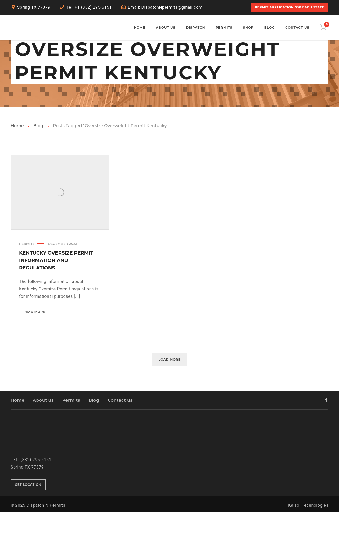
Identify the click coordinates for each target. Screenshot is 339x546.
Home (17, 159)
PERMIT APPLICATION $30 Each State (289, 7)
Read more (36, 346)
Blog (38, 159)
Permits (27, 277)
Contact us (120, 433)
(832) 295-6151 (36, 493)
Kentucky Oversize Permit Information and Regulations (56, 293)
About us (43, 433)
